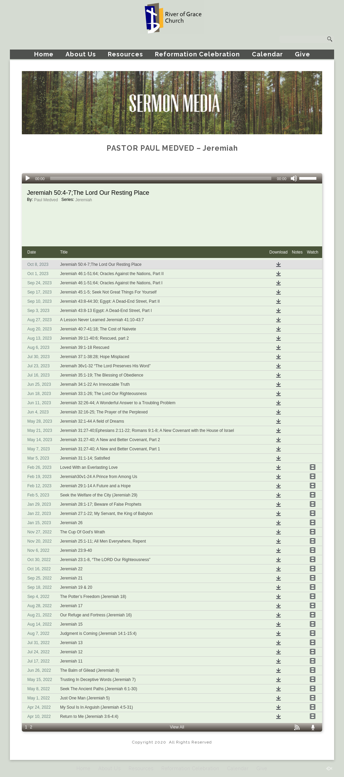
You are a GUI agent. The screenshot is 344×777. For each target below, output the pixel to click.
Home (44, 54)
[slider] (161, 178)
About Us (81, 54)
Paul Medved (46, 199)
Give (302, 54)
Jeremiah (83, 199)
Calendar (267, 54)
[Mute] (293, 178)
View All (177, 727)
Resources (125, 54)
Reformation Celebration (197, 54)
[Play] (27, 178)
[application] (172, 178)
